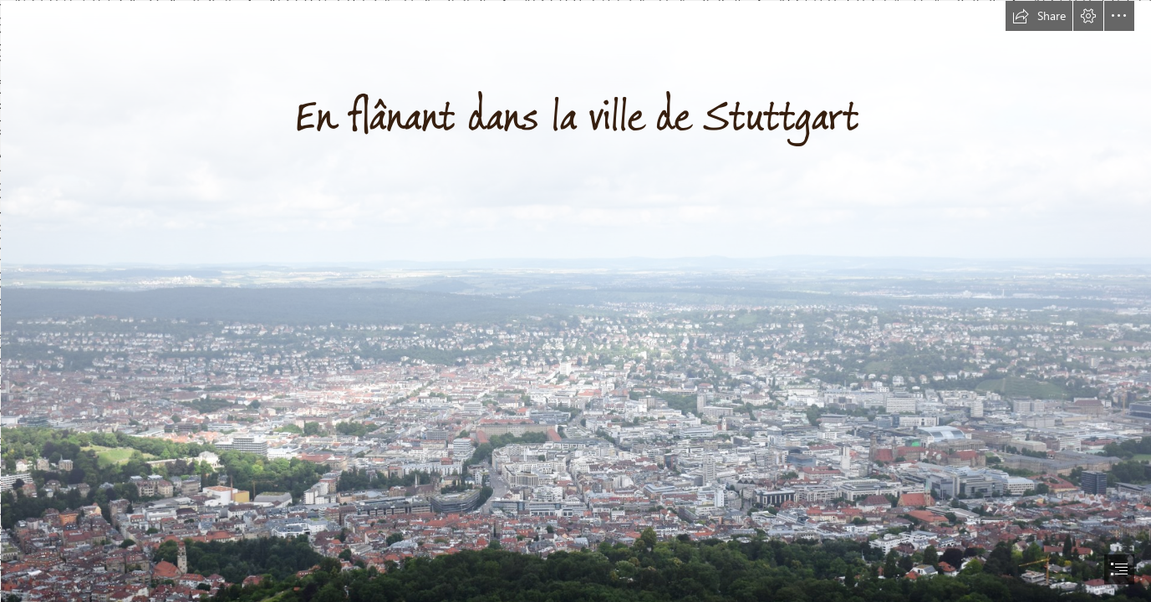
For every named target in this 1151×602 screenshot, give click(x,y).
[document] (575, 301)
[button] (1039, 16)
